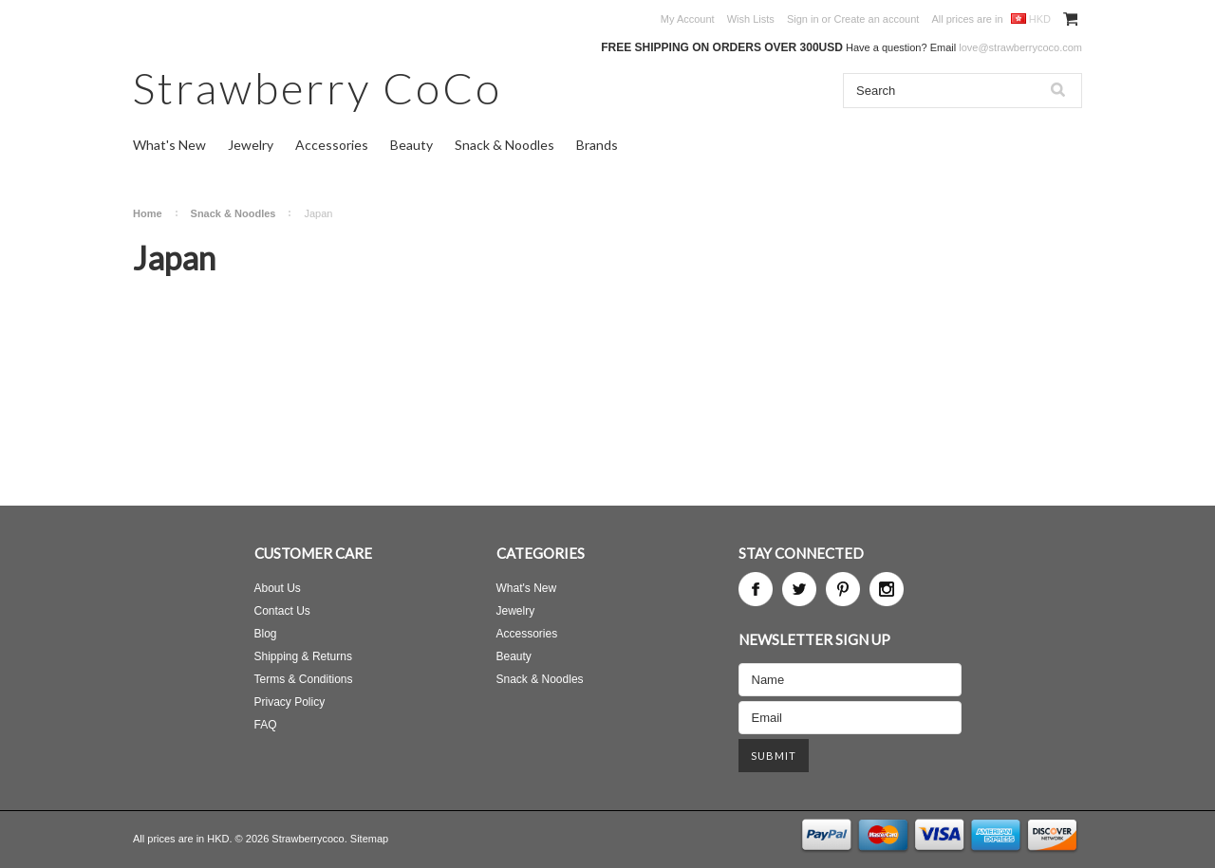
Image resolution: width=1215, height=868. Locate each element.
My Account (688, 19)
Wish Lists (751, 19)
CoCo (317, 88)
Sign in (803, 19)
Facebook (755, 589)
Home (147, 213)
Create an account (876, 19)
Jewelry (250, 145)
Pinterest (843, 589)
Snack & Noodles (504, 145)
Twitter (799, 589)
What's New (169, 145)
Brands (597, 145)
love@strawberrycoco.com (1020, 47)
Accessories (331, 145)
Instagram (886, 589)
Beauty (411, 145)
